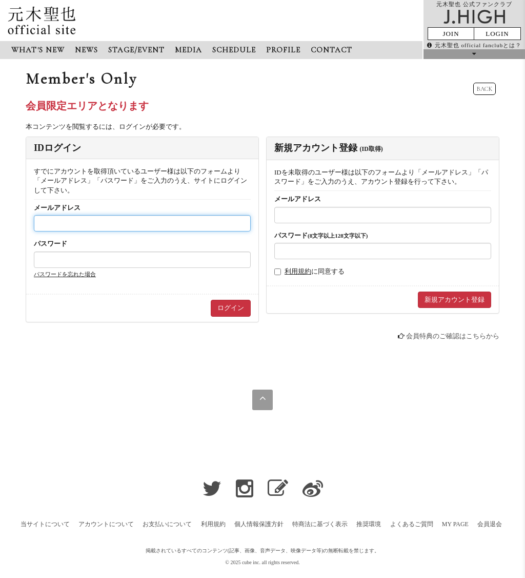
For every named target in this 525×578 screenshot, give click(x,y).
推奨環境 (368, 524)
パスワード (50, 243)
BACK (484, 88)
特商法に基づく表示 (320, 524)
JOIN (450, 33)
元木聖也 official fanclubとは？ (474, 45)
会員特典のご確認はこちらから (452, 336)
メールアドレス (57, 207)
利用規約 (298, 271)
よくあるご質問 (411, 524)
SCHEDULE (234, 49)
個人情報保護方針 (259, 524)
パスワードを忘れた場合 (65, 274)
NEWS (86, 49)
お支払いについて (167, 524)
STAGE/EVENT (136, 49)
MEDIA (188, 49)
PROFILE (283, 49)
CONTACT (331, 49)
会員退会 (489, 524)
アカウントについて (106, 524)
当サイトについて (45, 524)
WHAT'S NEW (38, 49)
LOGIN (497, 33)
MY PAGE (455, 524)
